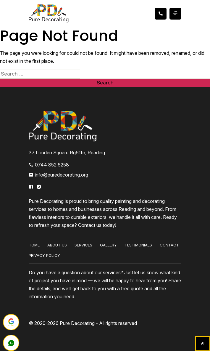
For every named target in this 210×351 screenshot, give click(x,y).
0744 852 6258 (49, 164)
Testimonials (138, 245)
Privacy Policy (44, 255)
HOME (34, 245)
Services (83, 245)
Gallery (108, 245)
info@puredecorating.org (58, 174)
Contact (169, 245)
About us (57, 245)
